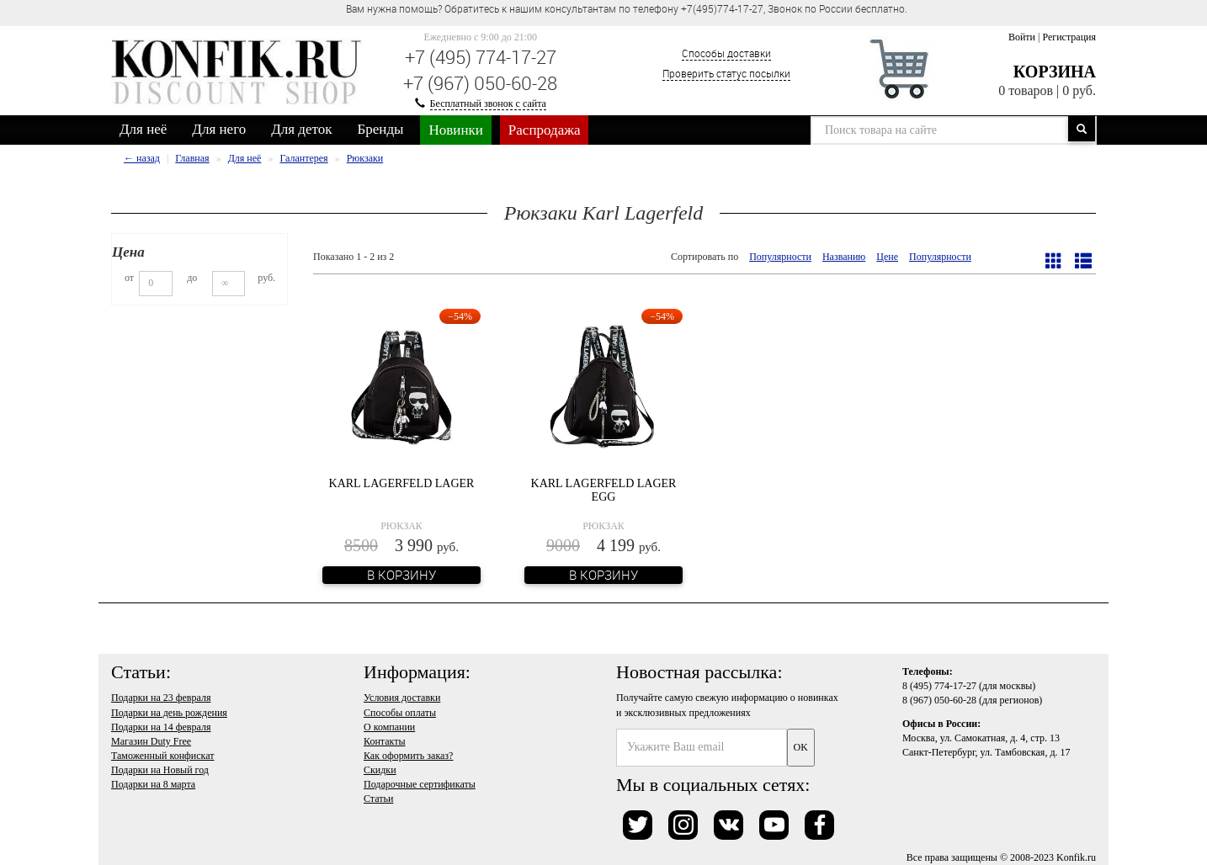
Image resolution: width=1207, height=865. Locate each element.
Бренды (381, 129)
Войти (1021, 37)
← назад (142, 158)
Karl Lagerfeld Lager (402, 483)
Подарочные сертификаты (420, 784)
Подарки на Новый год (160, 770)
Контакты (385, 741)
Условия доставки (402, 697)
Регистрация (1069, 37)
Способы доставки (726, 53)
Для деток (301, 129)
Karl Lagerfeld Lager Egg (604, 489)
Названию (843, 257)
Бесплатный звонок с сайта (488, 103)
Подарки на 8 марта (153, 784)
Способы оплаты (400, 713)
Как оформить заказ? (408, 756)
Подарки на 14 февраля (160, 727)
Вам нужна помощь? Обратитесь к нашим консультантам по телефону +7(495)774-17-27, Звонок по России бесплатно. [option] (626, 8)
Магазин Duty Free (151, 741)
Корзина (1054, 71)
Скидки (380, 770)
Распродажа (544, 130)
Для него (219, 129)
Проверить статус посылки (726, 73)
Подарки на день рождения (169, 713)
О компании (389, 727)
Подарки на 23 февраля (160, 697)
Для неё (143, 129)
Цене (887, 257)
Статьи (378, 798)
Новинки (455, 130)
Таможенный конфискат (163, 756)
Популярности (780, 257)
